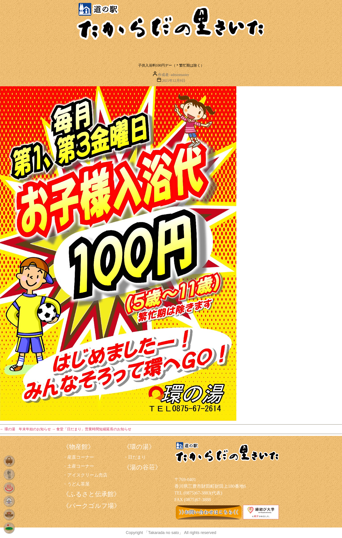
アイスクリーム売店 (87, 475)
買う (81, 50)
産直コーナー (80, 457)
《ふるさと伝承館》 (91, 494)
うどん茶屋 (78, 483)
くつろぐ (152, 50)
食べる (113, 50)
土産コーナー (80, 466)
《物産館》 (78, 446)
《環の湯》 (139, 446)
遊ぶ (268, 50)
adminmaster (179, 75)
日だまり (137, 457)
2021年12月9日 (173, 80)
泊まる (194, 50)
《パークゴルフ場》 (91, 505)
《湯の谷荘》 (142, 467)
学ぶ (234, 50)
